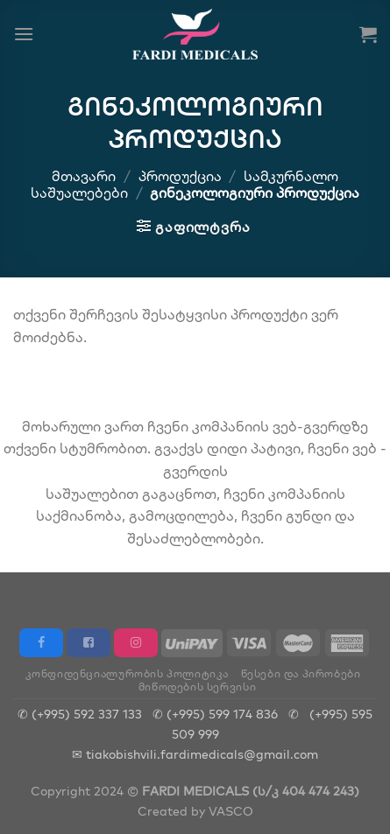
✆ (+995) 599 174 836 (215, 713)
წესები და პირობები (301, 673)
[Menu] (23, 33)
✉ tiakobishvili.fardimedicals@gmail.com (195, 754)
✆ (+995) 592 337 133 (80, 713)
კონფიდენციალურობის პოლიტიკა (127, 673)
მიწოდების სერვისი (197, 686)
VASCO (231, 810)
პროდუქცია (180, 176)
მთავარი (84, 176)
